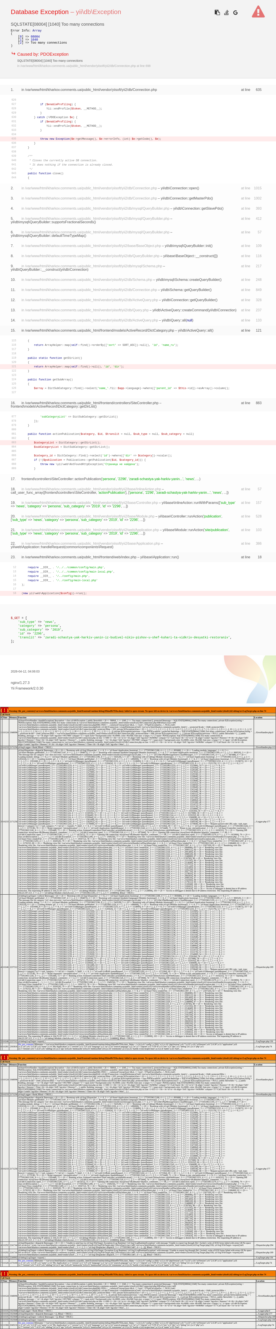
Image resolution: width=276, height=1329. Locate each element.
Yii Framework (22, 688)
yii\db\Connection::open (179, 188)
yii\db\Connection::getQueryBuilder (188, 300)
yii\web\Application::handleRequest (37, 547)
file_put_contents (25, 1044)
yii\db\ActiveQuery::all (194, 330)
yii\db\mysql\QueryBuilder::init (187, 246)
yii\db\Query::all (174, 320)
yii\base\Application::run (158, 557)
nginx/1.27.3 (20, 683)
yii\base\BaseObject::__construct (188, 256)
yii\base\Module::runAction (183, 530)
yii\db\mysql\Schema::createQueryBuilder (187, 280)
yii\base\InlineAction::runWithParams (190, 503)
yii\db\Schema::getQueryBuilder (185, 290)
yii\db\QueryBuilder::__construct (35, 269)
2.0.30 (38, 688)
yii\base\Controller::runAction (180, 516)
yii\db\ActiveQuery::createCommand (180, 310)
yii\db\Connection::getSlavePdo (197, 208)
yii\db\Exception (98, 11)
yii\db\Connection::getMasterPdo (186, 198)
